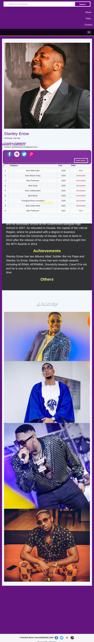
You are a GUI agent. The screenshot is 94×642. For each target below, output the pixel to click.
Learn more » (81, 160)
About (88, 12)
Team (88, 18)
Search (82, 4)
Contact (88, 24)
